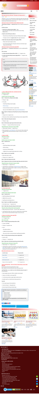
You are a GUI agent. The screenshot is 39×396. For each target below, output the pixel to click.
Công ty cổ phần (4, 257)
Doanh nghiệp (32, 18)
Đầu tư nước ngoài (33, 20)
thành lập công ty (17, 166)
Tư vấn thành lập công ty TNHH (7, 381)
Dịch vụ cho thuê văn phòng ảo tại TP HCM (9, 376)
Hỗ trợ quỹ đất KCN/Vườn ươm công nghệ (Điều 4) (33, 85)
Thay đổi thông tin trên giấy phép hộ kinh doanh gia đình (33, 58)
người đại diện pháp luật (20, 109)
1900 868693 (6, 354)
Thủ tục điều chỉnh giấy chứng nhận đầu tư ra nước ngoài (33, 54)
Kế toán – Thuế (32, 25)
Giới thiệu (31, 0)
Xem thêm (3, 327)
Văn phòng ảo (32, 27)
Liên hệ (36, 0)
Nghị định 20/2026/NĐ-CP (33, 97)
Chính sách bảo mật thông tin (7, 364)
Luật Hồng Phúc (12, 130)
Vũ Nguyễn (6, 339)
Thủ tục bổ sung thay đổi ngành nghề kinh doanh (33, 49)
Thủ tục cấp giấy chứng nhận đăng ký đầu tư (33, 40)
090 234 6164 (7, 355)
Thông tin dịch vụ (5, 370)
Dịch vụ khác (32, 32)
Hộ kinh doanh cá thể (5, 259)
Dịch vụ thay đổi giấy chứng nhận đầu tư (33, 62)
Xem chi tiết (31, 80)
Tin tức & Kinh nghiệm (32, 30)
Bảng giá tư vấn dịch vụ (6, 375)
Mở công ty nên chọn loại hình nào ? (22, 305)
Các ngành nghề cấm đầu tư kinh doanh (33, 44)
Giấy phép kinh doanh (32, 23)
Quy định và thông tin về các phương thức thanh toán (11, 369)
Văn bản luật (32, 34)
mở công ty (7, 18)
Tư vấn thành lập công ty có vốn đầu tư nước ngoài (11, 380)
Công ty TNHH (4, 255)
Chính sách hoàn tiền (5, 365)
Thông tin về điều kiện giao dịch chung (8, 367)
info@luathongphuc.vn (8, 356)
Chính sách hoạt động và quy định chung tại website (11, 366)
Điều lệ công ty (5, 105)
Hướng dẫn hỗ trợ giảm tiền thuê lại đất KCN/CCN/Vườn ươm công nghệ (33, 71)
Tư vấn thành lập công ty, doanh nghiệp (9, 377)
